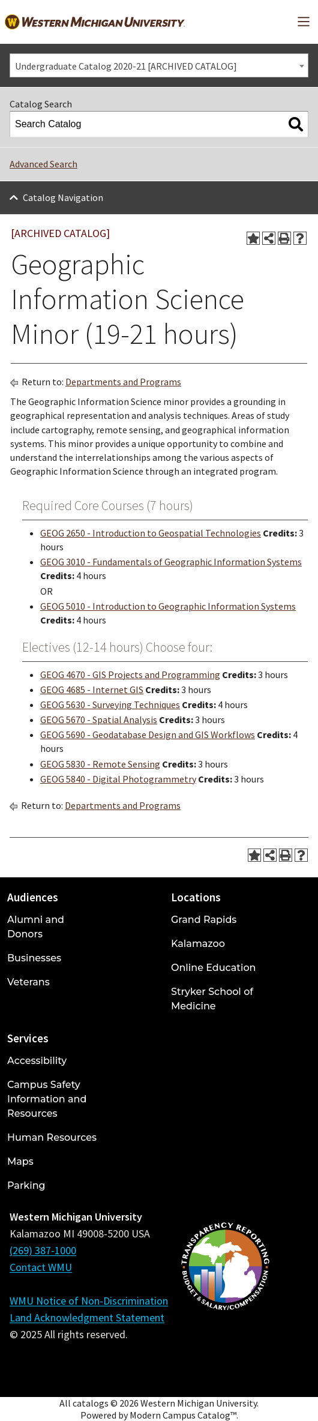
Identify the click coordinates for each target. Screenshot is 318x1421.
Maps (20, 1161)
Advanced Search (43, 164)
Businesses (34, 958)
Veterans (28, 982)
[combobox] (159, 65)
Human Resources (52, 1137)
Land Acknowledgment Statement (87, 1317)
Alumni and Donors (35, 927)
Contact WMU (41, 1267)
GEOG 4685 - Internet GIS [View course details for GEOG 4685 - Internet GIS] (91, 689)
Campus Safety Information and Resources (46, 1099)
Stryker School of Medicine (212, 999)
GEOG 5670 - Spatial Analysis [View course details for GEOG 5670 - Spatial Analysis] (98, 720)
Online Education (213, 967)
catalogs (91, 1403)
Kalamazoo (198, 943)
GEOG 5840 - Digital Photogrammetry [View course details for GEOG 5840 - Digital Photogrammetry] (118, 779)
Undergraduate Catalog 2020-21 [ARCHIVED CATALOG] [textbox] (126, 66)
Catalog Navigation (63, 197)
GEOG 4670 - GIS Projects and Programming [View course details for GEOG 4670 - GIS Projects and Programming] (130, 674)
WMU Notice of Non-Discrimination (89, 1301)
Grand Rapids (203, 919)
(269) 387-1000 (43, 1250)
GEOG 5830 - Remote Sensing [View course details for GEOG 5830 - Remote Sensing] (100, 764)
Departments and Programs (123, 382)
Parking (26, 1185)
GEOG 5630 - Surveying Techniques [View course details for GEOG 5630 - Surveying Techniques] (110, 704)
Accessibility (37, 1060)
